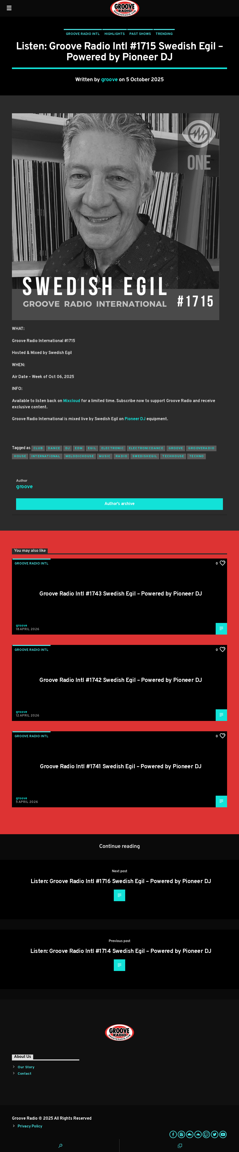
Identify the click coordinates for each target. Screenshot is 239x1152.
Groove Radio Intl (83, 34)
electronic (112, 448)
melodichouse (80, 456)
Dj (67, 448)
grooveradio (201, 448)
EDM (79, 448)
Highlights (114, 34)
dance (54, 448)
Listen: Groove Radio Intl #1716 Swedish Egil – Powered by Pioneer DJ (121, 881)
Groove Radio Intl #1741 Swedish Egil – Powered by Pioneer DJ (120, 767)
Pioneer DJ (135, 419)
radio (121, 456)
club (38, 448)
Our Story (26, 1067)
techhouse (173, 456)
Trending (164, 34)
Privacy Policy (30, 1126)
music (104, 456)
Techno (196, 456)
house (20, 456)
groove (109, 80)
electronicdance (146, 448)
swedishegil (144, 456)
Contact (24, 1074)
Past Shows (140, 34)
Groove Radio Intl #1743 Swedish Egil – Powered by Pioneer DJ (120, 594)
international (45, 456)
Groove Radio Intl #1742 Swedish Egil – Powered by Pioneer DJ (120, 680)
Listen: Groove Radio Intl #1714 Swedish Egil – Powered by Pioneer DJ (121, 951)
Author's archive (119, 504)
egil (92, 448)
